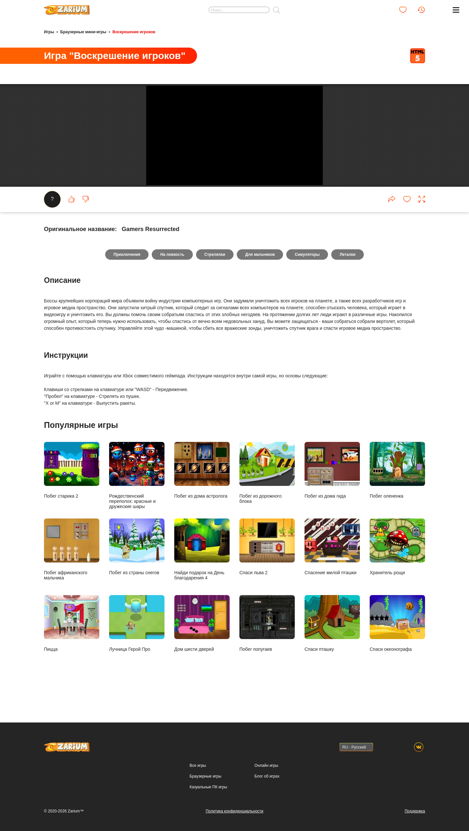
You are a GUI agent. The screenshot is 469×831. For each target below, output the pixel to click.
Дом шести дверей (202, 642)
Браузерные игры (205, 776)
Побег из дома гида (332, 488)
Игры (49, 32)
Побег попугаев (267, 642)
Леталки (348, 273)
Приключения (126, 273)
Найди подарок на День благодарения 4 (202, 568)
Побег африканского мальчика (71, 568)
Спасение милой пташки (332, 565)
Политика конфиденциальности (234, 811)
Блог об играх (266, 776)
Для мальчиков (260, 273)
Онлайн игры (266, 765)
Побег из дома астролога (202, 488)
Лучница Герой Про (136, 642)
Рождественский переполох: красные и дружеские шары (136, 493)
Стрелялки (214, 273)
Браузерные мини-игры (83, 32)
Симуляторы (307, 273)
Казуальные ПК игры (208, 787)
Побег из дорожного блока (267, 491)
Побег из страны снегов (136, 565)
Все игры (198, 765)
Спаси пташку (332, 642)
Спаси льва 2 (267, 565)
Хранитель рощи (397, 565)
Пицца (71, 642)
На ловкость (172, 273)
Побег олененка (397, 488)
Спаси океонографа (397, 642)
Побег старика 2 (71, 488)
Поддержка (415, 811)
